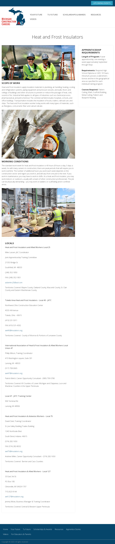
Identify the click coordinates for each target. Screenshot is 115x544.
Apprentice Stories (73, 529)
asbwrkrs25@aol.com (13, 282)
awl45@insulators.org (13, 330)
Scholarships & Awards (74, 14)
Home (5, 529)
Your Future (36, 14)
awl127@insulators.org (14, 496)
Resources (96, 14)
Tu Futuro (52, 14)
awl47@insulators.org (13, 373)
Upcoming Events (102, 3)
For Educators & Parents (21, 534)
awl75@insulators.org (13, 451)
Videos (33, 19)
